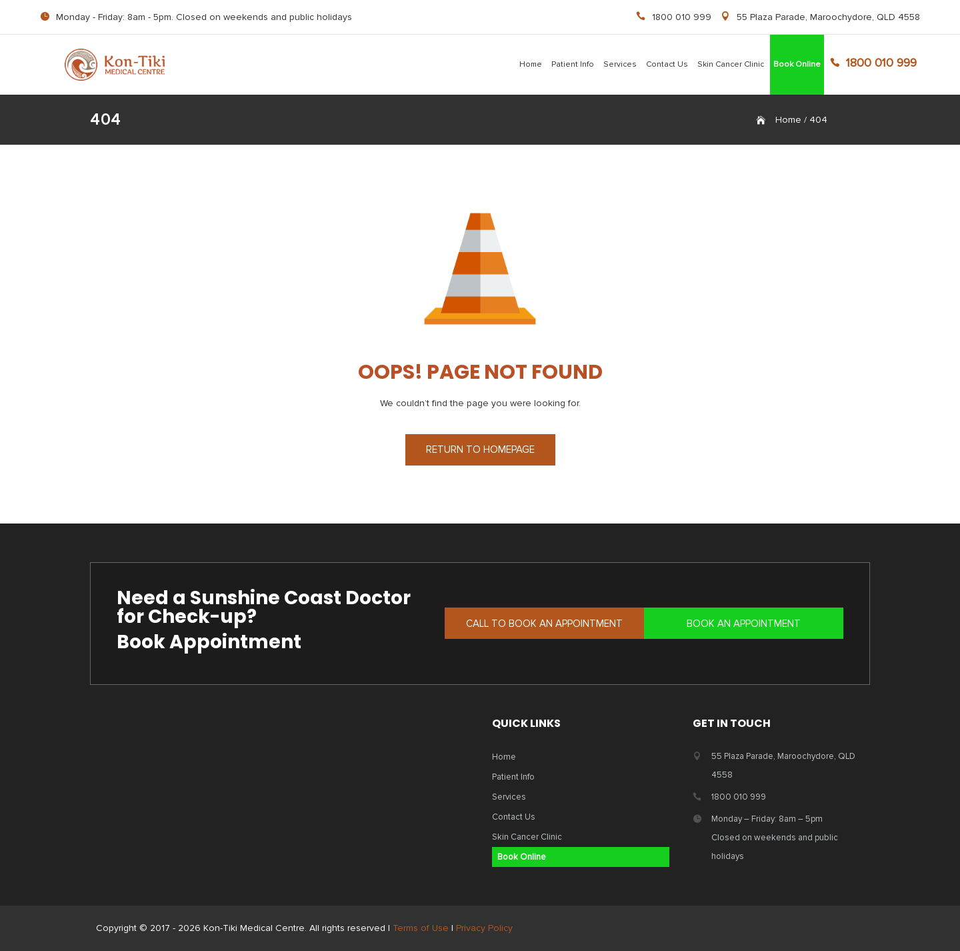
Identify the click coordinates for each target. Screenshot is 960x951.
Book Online (797, 64)
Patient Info (572, 64)
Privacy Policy (484, 928)
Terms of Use (421, 928)
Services (620, 64)
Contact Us (667, 64)
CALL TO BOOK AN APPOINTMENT (544, 624)
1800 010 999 (681, 17)
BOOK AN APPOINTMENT (744, 624)
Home (530, 64)
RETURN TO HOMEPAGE (480, 449)
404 (818, 119)
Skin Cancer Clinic (730, 64)
